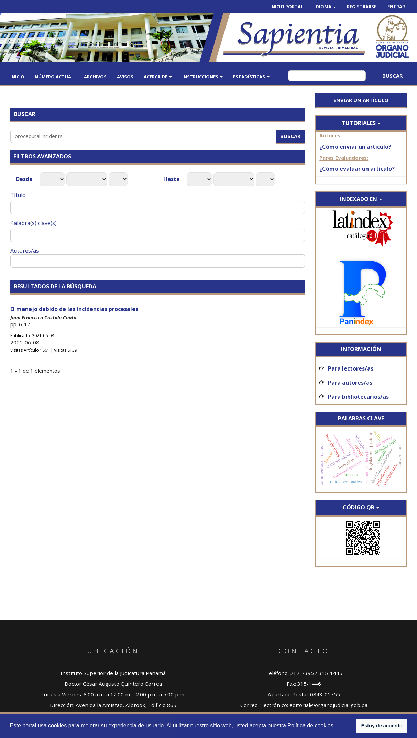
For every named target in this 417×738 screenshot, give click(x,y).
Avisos (125, 77)
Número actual (54, 77)
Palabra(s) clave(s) (33, 223)
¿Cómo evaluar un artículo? (357, 169)
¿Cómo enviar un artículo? (355, 147)
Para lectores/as (350, 368)
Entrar (396, 6)
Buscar (392, 75)
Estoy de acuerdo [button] (382, 725)
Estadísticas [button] (251, 77)
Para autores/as (350, 382)
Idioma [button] (325, 6)
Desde (25, 179)
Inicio (17, 77)
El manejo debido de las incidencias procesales (74, 309)
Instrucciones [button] (202, 77)
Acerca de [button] (158, 77)
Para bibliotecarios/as (358, 396)
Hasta (172, 179)
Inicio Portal (286, 6)
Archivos (95, 77)
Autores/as (24, 250)
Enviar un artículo (360, 100)
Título (18, 195)
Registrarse (361, 6)
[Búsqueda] (327, 75)
